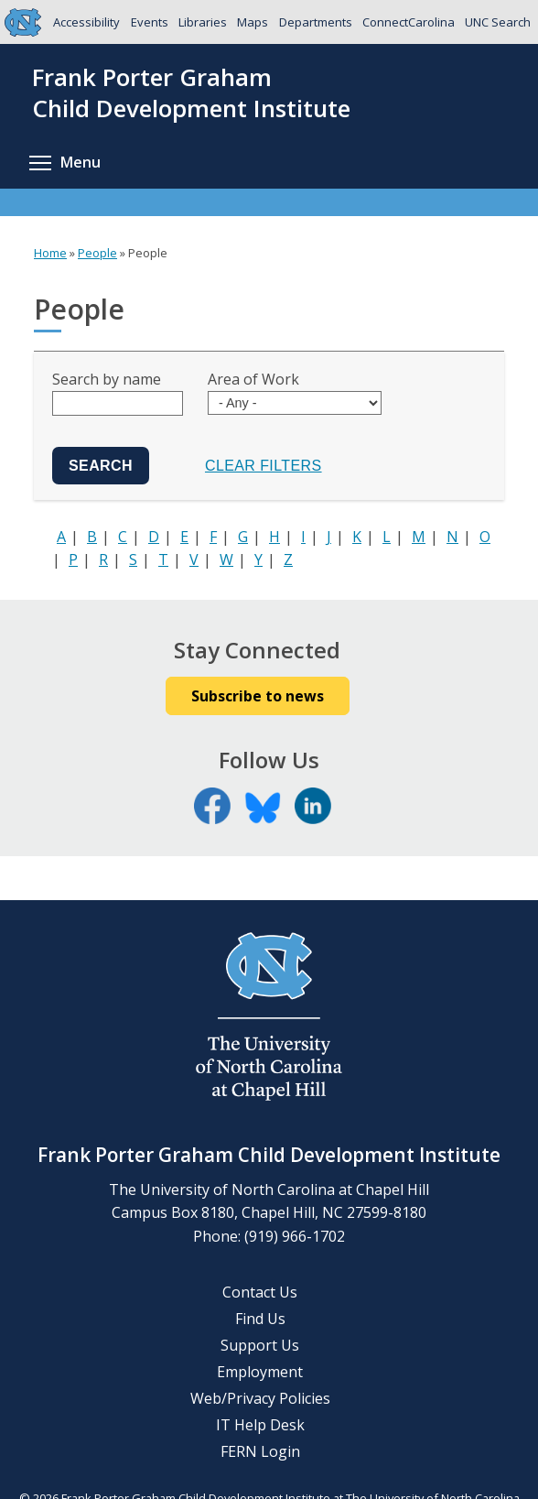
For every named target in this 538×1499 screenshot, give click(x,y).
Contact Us (259, 1292)
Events (149, 22)
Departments (315, 22)
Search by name (106, 379)
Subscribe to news (257, 696)
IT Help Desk (260, 1425)
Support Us (260, 1345)
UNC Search (498, 22)
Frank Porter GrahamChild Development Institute (191, 93)
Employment (260, 1372)
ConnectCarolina (408, 22)
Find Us (260, 1319)
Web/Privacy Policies (260, 1398)
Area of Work (253, 379)
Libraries (202, 22)
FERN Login (260, 1451)
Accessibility (86, 22)
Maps (252, 22)
